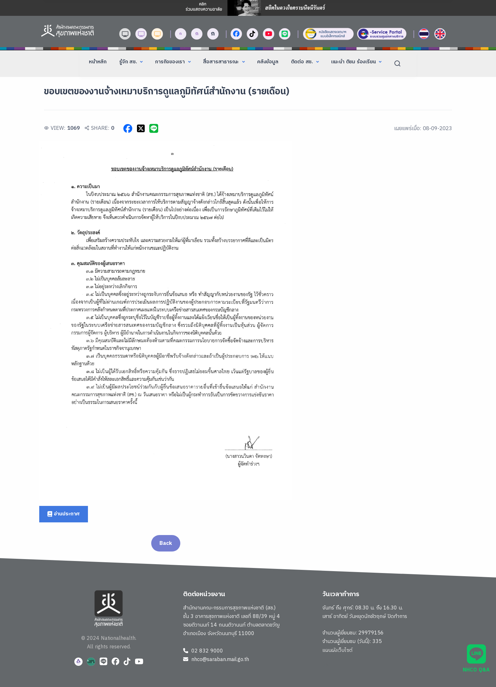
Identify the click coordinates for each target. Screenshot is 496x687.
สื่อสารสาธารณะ (221, 62)
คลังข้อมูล (267, 62)
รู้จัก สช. (128, 62)
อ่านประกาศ (63, 514)
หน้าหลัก (98, 62)
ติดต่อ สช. (302, 62)
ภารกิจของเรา (170, 62)
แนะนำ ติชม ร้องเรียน (354, 62)
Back (165, 543)
